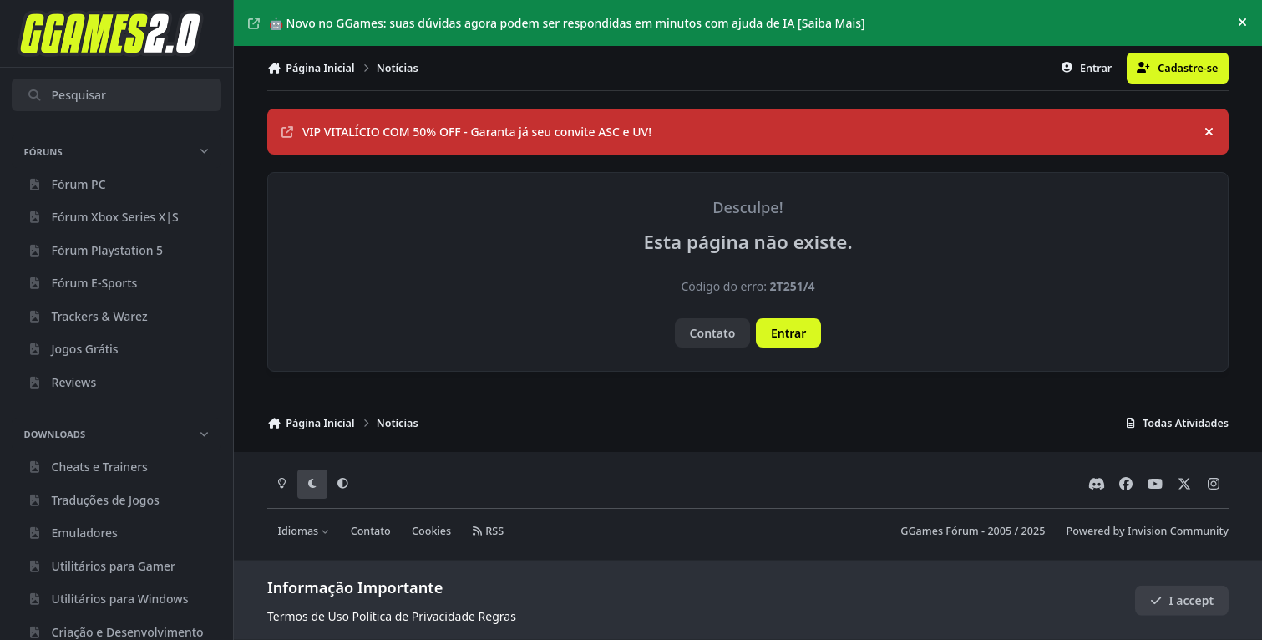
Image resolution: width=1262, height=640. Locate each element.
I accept (1182, 600)
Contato (713, 333)
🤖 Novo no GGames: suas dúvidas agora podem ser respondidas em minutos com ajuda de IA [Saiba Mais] (556, 23)
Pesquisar (66, 95)
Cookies (431, 531)
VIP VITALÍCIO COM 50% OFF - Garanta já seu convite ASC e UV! (466, 132)
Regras (497, 616)
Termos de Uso (308, 616)
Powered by (1148, 531)
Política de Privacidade (413, 616)
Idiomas (304, 531)
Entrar (789, 333)
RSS (488, 531)
